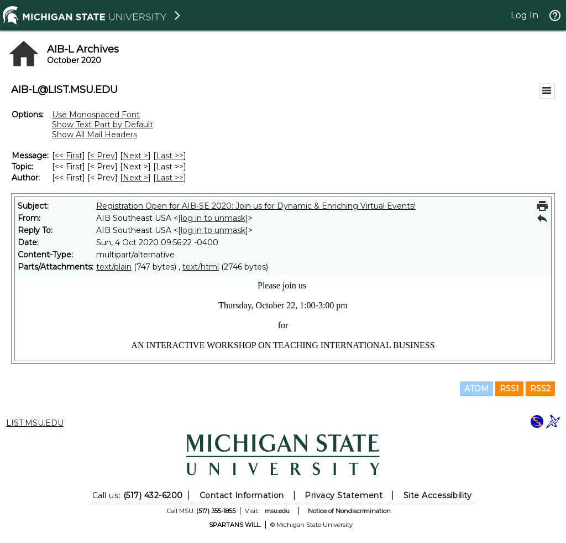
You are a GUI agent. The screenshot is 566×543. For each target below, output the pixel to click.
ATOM (476, 389)
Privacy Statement (343, 495)
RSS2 (540, 389)
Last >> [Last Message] (170, 156)
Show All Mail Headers (94, 134)
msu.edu (277, 511)
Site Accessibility (437, 495)
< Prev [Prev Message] (102, 156)
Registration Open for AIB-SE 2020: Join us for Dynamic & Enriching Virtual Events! (256, 206)
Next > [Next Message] (135, 156)
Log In (524, 15)
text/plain (114, 267)
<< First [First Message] (68, 156)
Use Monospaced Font (96, 115)
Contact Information (242, 495)
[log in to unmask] (213, 218)
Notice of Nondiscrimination (349, 511)
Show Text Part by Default (102, 125)
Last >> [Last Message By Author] (170, 178)
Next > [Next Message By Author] (135, 178)
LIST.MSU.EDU (35, 423)
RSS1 (509, 389)
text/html (200, 267)
